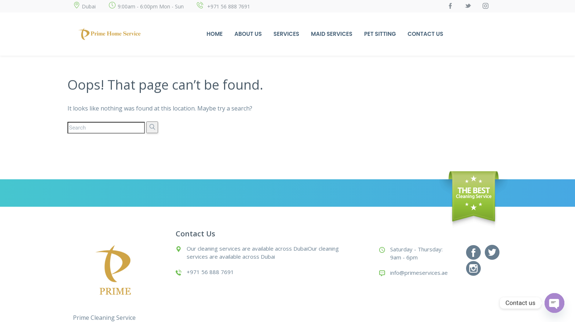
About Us (247, 34)
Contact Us (425, 34)
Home (214, 34)
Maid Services (331, 34)
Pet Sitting (380, 34)
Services (286, 34)
